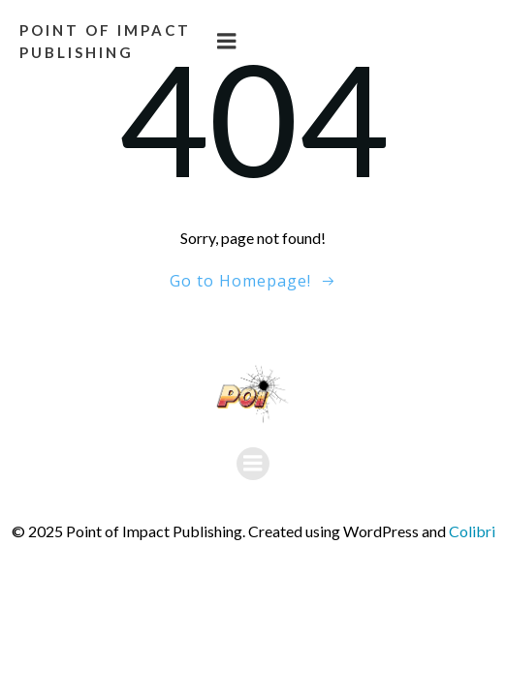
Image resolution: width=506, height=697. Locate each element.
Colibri (472, 531)
